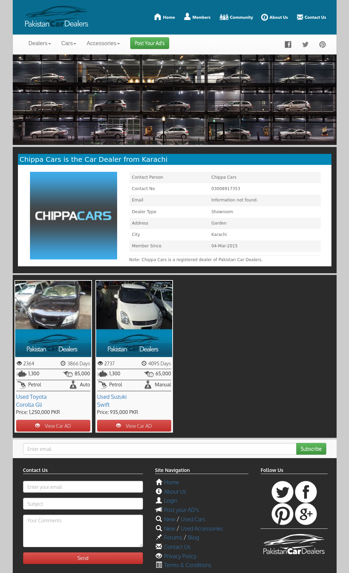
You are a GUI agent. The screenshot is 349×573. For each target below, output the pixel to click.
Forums (173, 537)
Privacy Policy (180, 556)
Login (170, 500)
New (169, 519)
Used (22, 396)
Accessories (103, 43)
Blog (193, 537)
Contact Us (177, 546)
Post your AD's (181, 509)
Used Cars (193, 519)
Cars (68, 43)
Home (171, 482)
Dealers (40, 43)
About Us (175, 491)
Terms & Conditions (188, 565)
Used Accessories (202, 528)
